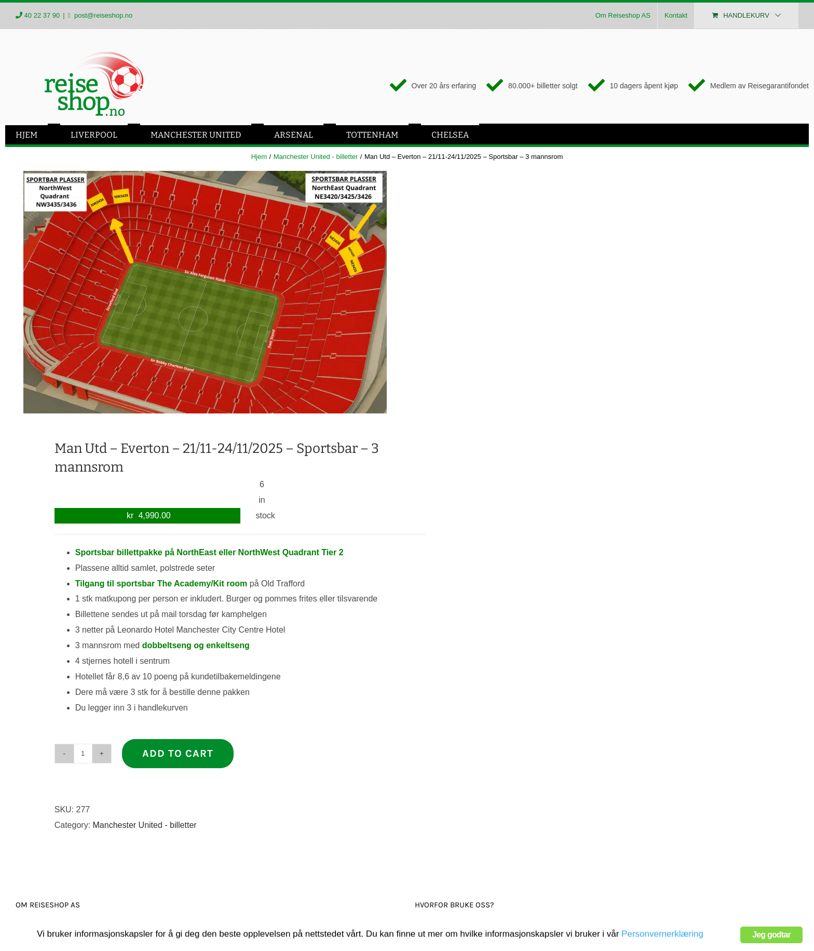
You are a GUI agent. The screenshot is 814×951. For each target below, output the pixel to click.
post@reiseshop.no (102, 15)
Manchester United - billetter (145, 825)
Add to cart (177, 753)
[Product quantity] (83, 753)
